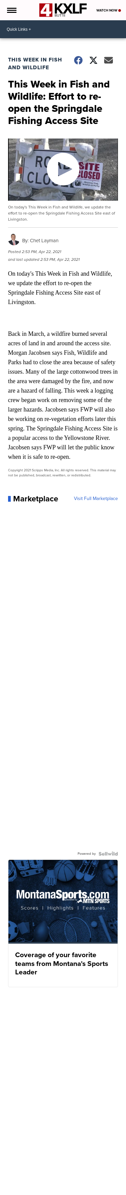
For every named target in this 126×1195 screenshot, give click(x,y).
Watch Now (108, 10)
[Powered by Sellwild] (108, 853)
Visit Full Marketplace (96, 498)
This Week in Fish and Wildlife (35, 63)
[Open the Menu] (11, 10)
